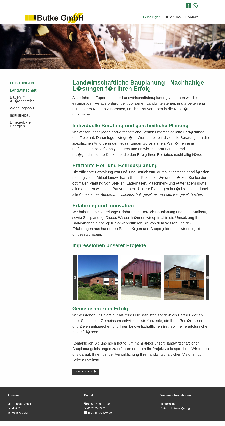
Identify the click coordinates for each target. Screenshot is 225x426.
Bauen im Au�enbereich (22, 99)
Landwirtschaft (23, 90)
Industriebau (20, 115)
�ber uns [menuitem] (173, 17)
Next (207, 277)
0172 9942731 (96, 408)
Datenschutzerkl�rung (175, 408)
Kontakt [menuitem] (191, 17)
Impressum (167, 403)
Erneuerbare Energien (20, 124)
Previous (75, 277)
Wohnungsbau (22, 108)
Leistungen (22, 83)
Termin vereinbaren (85, 371)
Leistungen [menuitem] (151, 17)
